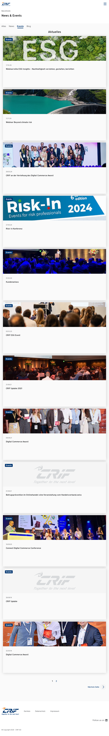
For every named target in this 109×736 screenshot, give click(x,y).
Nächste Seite (93, 687)
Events (20, 26)
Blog (29, 26)
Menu (105, 3)
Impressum (54, 711)
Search (98, 3)
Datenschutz (40, 711)
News (11, 26)
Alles (3, 26)
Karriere (27, 711)
